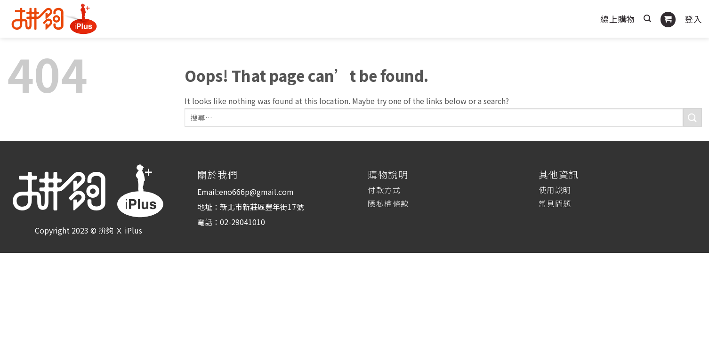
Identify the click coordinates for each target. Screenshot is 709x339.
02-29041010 (242, 221)
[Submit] (692, 117)
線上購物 (617, 19)
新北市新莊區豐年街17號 (262, 206)
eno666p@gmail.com (256, 191)
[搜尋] (647, 18)
